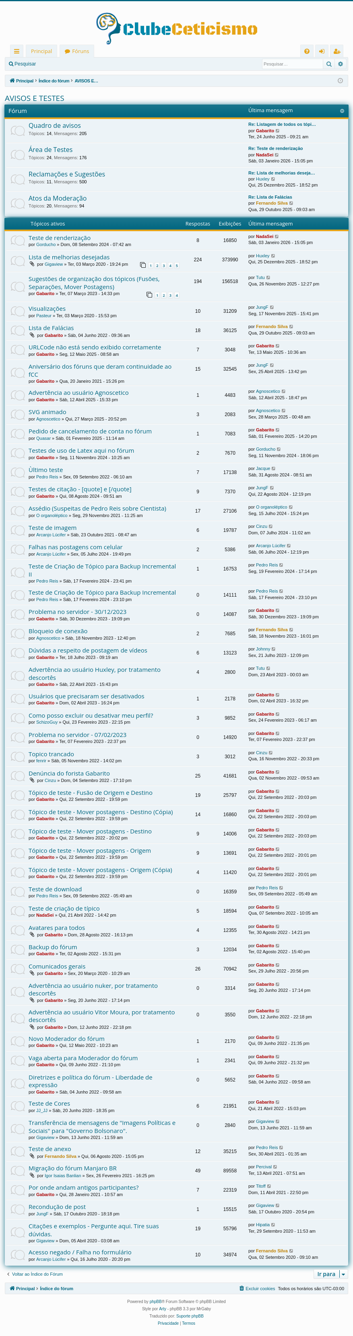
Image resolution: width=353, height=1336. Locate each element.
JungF (262, 307)
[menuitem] (307, 51)
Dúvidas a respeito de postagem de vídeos (88, 650)
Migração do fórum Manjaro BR (73, 1168)
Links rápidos (18, 52)
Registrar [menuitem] (338, 52)
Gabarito (265, 130)
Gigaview (54, 264)
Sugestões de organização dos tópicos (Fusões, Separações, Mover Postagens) (94, 282)
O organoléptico (52, 515)
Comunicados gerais (57, 966)
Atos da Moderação (58, 198)
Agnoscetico (268, 391)
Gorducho (46, 244)
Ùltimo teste (46, 470)
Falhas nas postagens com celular (76, 547)
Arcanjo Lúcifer (51, 534)
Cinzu (261, 526)
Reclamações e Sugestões (67, 174)
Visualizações (47, 308)
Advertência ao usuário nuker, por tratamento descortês (93, 989)
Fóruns (80, 51)
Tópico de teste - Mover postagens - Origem (90, 850)
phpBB (156, 1301)
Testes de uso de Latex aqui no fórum (81, 450)
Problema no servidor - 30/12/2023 (77, 611)
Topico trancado (51, 754)
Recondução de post (57, 1207)
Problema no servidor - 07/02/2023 (77, 735)
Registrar (83, 64)
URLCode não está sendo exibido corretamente (95, 347)
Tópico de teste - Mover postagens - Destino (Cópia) (101, 812)
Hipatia (263, 1224)
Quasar (43, 438)
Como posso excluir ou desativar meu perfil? (91, 715)
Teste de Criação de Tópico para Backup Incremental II (102, 570)
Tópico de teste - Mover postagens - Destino (90, 831)
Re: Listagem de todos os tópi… (282, 124)
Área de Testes (50, 149)
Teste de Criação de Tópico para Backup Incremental (102, 592)
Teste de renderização (60, 238)
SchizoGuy (47, 722)
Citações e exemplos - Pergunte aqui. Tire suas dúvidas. (94, 1229)
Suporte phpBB (190, 1316)
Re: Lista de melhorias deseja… (281, 172)
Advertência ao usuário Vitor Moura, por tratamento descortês (102, 1016)
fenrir (41, 760)
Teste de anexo (50, 1149)
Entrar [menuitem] (324, 52)
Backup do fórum (53, 947)
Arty (162, 1309)
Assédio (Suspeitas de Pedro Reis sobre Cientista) (97, 508)
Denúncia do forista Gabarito (69, 773)
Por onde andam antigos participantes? (83, 1187)
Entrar (54, 64)
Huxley (263, 178)
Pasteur (44, 315)
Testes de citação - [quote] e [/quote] (80, 489)
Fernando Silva (272, 203)
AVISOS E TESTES (34, 98)
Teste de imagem (52, 527)
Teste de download (55, 889)
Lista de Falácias (51, 328)
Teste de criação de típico (64, 908)
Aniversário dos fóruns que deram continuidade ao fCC (100, 370)
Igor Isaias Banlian (63, 1175)
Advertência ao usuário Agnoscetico (79, 392)
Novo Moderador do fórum (67, 1038)
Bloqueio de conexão (58, 631)
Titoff (261, 1186)
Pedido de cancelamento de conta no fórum (90, 431)
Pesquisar (25, 64)
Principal (41, 51)
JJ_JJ (41, 1110)
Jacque (263, 468)
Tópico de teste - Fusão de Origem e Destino (91, 792)
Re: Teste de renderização (275, 148)
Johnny (263, 648)
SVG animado (47, 412)
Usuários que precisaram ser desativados (87, 696)
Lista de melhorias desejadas (69, 257)
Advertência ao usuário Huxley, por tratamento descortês (95, 673)
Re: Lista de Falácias (270, 197)
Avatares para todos (57, 928)
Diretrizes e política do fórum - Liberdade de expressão (91, 1081)
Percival (264, 1166)
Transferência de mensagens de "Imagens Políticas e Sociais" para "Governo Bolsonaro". (102, 1126)
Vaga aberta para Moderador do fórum (83, 1058)
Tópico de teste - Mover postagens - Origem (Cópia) (100, 870)
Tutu (260, 277)
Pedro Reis (47, 476)
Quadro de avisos (55, 125)
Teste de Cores (49, 1103)
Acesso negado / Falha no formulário (80, 1252)
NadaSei (264, 154)
